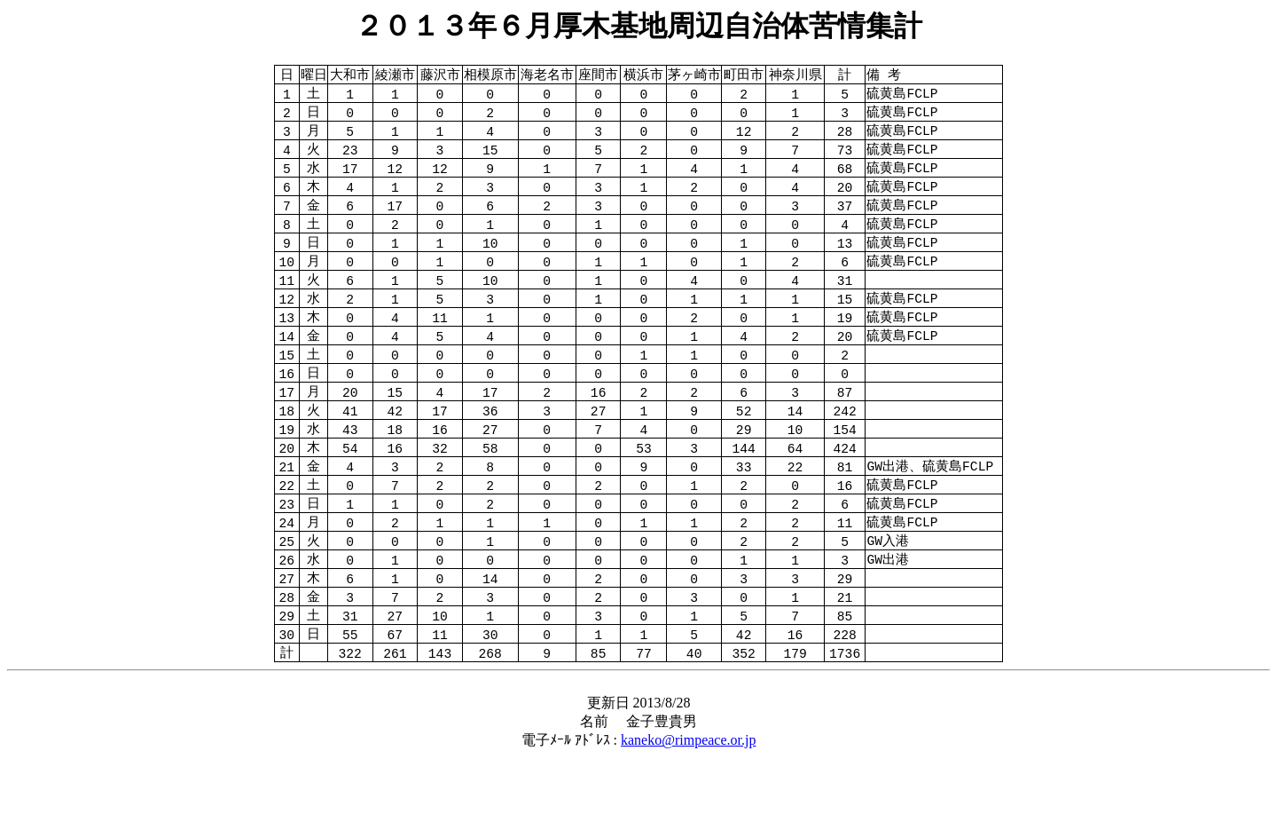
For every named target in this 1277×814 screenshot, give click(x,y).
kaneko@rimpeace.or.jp (688, 796)
